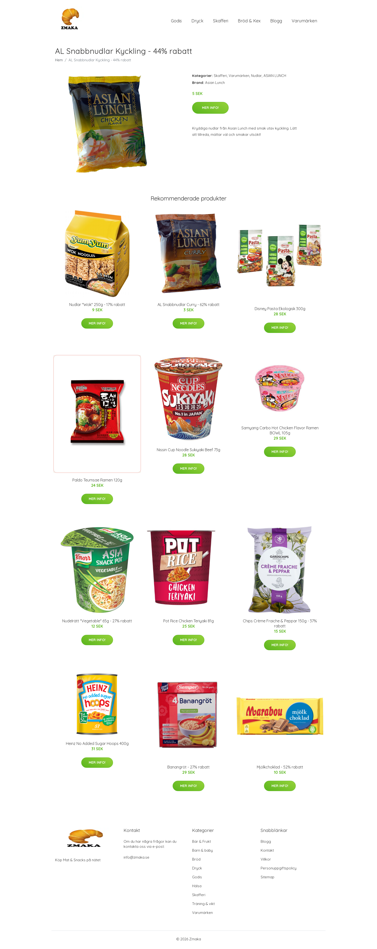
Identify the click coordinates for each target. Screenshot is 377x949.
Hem (59, 61)
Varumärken (304, 21)
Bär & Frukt (201, 843)
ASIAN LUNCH (275, 77)
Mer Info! (210, 109)
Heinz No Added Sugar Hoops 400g (97, 745)
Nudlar (256, 77)
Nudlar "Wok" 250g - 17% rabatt (97, 306)
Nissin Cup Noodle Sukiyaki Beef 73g (188, 451)
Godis (176, 21)
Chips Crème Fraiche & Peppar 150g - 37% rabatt (280, 625)
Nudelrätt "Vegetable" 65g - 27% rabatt (97, 622)
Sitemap (267, 878)
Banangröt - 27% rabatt (188, 768)
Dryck (197, 21)
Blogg (276, 21)
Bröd (196, 861)
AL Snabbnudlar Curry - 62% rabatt (188, 306)
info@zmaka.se (136, 859)
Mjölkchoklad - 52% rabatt (280, 768)
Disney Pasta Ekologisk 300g (280, 310)
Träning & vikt (203, 905)
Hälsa (196, 887)
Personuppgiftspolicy (278, 870)
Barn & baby (202, 852)
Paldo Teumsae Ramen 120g (97, 481)
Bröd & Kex (249, 21)
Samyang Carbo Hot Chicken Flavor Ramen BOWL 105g (280, 432)
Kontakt (267, 852)
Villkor (266, 861)
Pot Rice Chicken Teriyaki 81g (188, 622)
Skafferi (220, 21)
